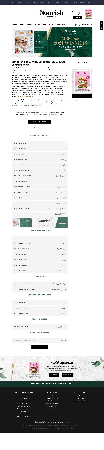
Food (29, 25)
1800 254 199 (35, 445)
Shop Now (54, 391)
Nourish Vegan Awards (24, 433)
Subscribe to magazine (24, 425)
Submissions (24, 418)
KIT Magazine (52, 423)
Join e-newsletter (65, 439)
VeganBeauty (80, 412)
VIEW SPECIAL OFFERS (39, 121)
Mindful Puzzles (52, 412)
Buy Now (77, 17)
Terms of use (69, 445)
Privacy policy (60, 445)
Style (51, 25)
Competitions (24, 430)
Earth (22, 25)
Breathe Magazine (52, 415)
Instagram (37, 114)
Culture (15, 25)
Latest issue (67, 391)
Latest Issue (60, 25)
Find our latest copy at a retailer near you (52, 400)
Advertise (24, 420)
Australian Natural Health (80, 418)
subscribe (53, 114)
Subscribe (85, 25)
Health (37, 25)
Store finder (24, 428)
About (24, 412)
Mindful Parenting (52, 420)
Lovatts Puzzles (80, 415)
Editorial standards (24, 423)
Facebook (45, 114)
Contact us (24, 415)
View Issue (87, 96)
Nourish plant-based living (52, 425)
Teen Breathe (52, 418)
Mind (44, 25)
